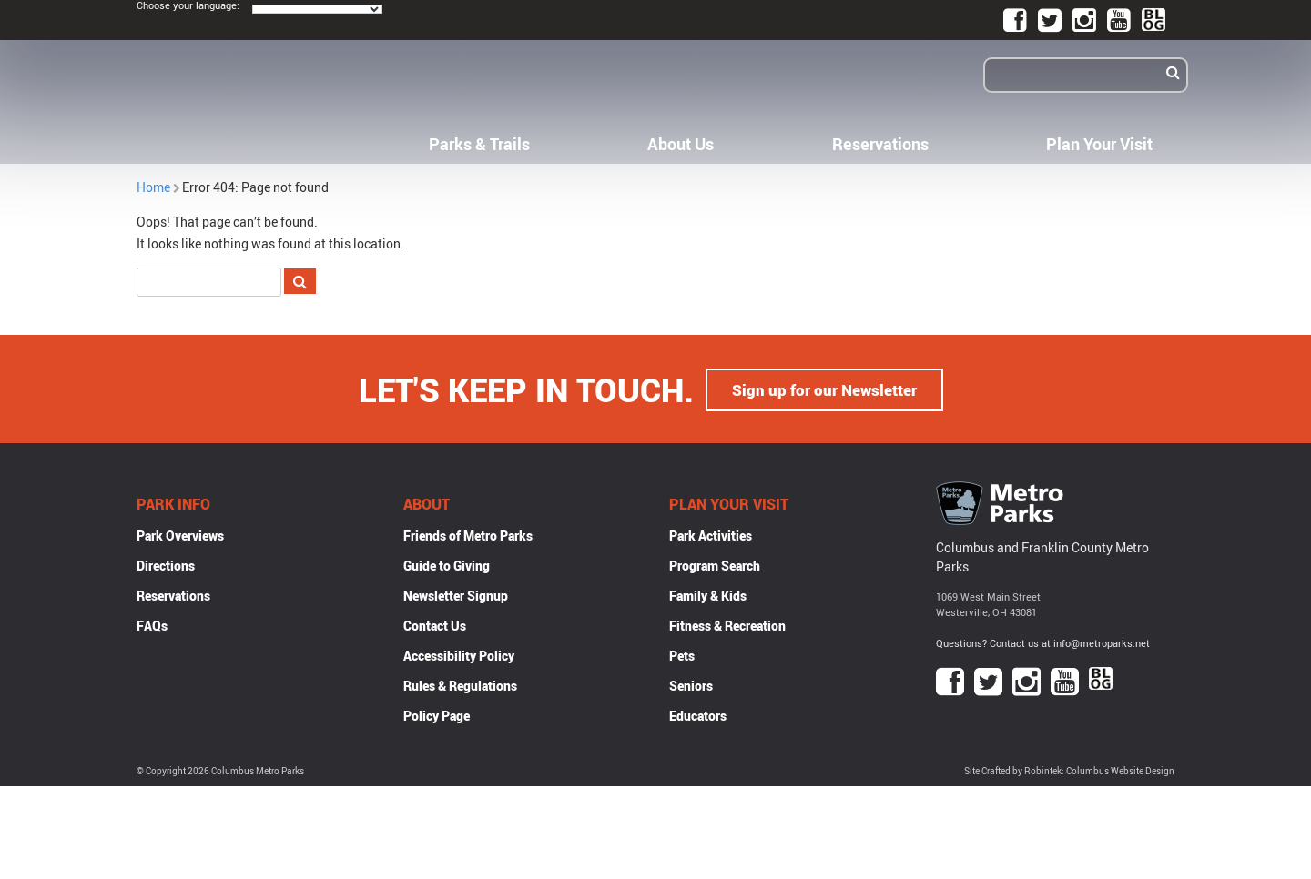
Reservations (880, 144)
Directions (166, 564)
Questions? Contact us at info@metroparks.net (1043, 642)
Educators (698, 714)
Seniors (691, 684)
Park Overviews (180, 534)
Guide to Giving (446, 564)
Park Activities (710, 534)
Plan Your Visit (1099, 144)
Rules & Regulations (460, 684)
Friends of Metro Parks (468, 534)
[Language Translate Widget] (317, 9)
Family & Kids (708, 594)
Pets (682, 654)
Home (153, 187)
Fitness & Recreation (727, 624)
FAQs (152, 624)
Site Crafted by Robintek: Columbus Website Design (1069, 770)
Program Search (714, 564)
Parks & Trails (479, 144)
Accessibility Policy (458, 654)
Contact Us (434, 624)
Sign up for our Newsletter (824, 388)
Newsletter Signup (455, 594)
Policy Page (436, 714)
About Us (680, 144)
